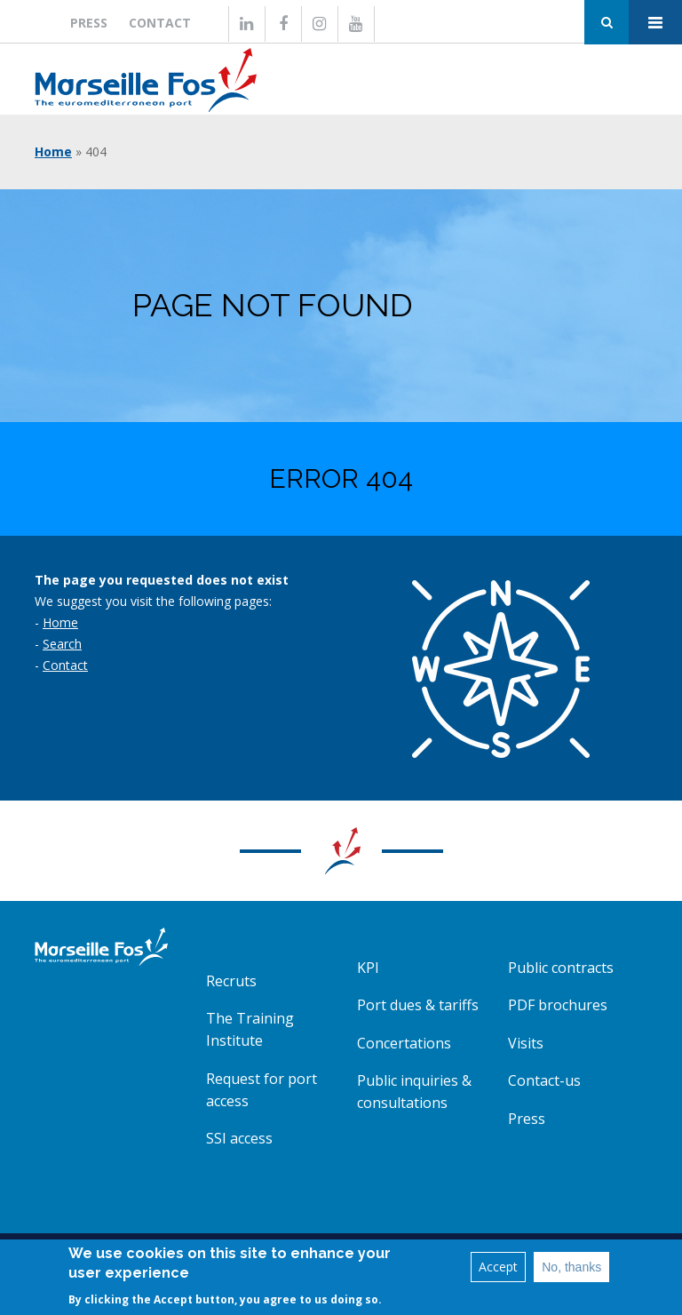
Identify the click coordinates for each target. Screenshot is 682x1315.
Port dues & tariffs (418, 1005)
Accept (498, 1270)
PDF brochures (557, 1005)
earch (66, 643)
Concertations (404, 1043)
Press (88, 22)
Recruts (231, 981)
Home (53, 151)
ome (65, 622)
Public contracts (561, 967)
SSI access (239, 1138)
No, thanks (571, 1270)
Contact (160, 22)
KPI (368, 967)
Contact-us (544, 1080)
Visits (525, 1043)
